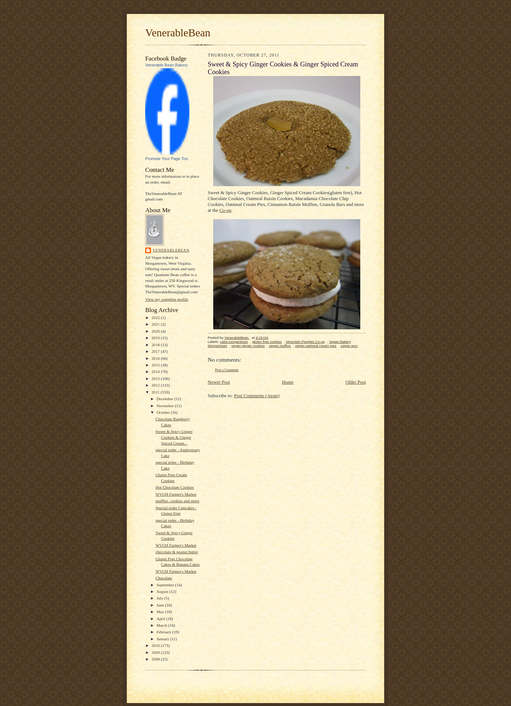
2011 (156, 392)
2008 (156, 659)
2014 (156, 371)
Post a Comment (227, 370)
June (161, 605)
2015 (156, 365)
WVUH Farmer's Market (176, 494)
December (166, 399)
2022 (156, 317)
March (162, 625)
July (160, 598)
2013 (156, 378)
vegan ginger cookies (248, 346)
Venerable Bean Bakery (166, 65)
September (166, 585)
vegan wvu (348, 346)
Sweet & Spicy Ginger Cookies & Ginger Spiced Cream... (174, 437)
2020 (156, 331)
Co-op (225, 210)
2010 (156, 645)
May (161, 611)
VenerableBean (177, 33)
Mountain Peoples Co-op (305, 342)
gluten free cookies (267, 342)
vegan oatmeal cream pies (315, 346)
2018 (156, 345)
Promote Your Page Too (166, 158)
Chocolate (164, 578)
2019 (156, 338)
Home (288, 382)
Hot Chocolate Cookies (175, 487)
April (161, 618)
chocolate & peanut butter (177, 552)
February (164, 632)
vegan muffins (280, 346)
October (164, 412)
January (164, 639)
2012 (156, 385)
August (163, 591)
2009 (156, 652)
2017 (156, 351)
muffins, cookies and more (177, 501)
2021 (156, 324)
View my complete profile (166, 299)
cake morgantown (234, 342)
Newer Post (219, 382)
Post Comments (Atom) (257, 395)
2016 (156, 358)
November (166, 405)
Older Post (356, 382)
